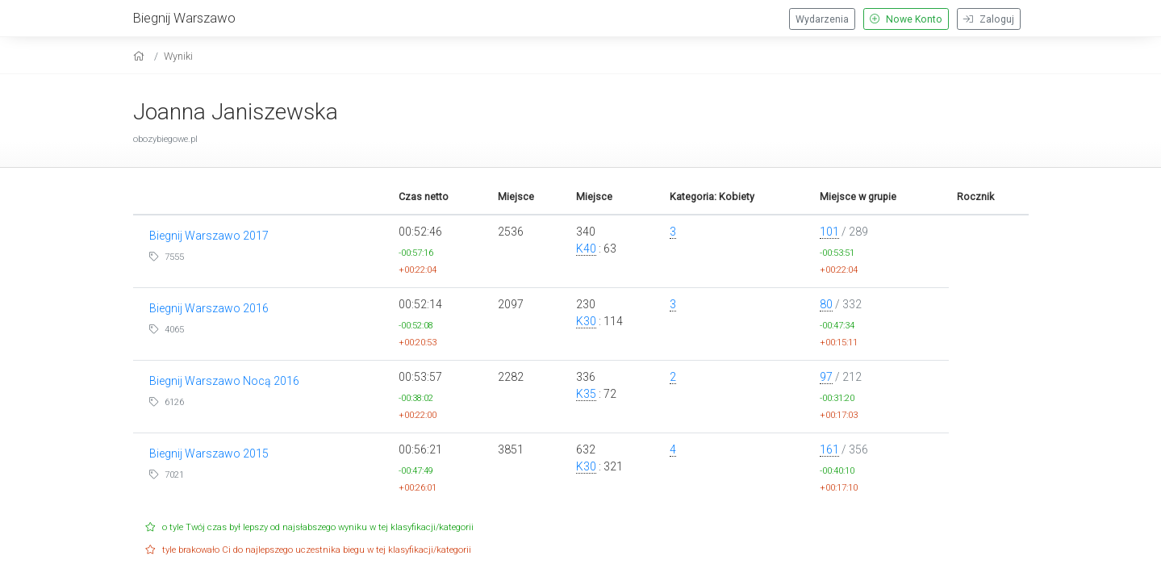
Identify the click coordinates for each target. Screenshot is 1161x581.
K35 (586, 393)
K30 (586, 321)
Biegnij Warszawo (184, 18)
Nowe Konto (906, 19)
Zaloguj (988, 19)
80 (826, 304)
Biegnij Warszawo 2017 (209, 235)
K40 (586, 248)
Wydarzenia (822, 19)
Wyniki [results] (178, 56)
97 (826, 376)
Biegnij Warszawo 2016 (209, 308)
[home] (140, 56)
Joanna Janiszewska (235, 111)
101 (829, 231)
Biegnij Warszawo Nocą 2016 (224, 380)
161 (829, 449)
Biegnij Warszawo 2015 (209, 453)
